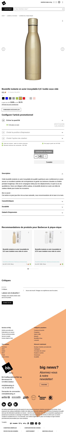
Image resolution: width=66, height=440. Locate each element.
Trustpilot (49, 162)
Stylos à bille (37, 334)
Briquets (36, 336)
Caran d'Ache (5, 357)
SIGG (3, 349)
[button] (3, 49)
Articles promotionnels (7, 330)
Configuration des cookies (32, 428)
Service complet (6, 336)
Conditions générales (10, 428)
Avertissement (30, 431)
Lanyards (36, 340)
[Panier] (56, 2)
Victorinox (4, 347)
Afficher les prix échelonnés (10, 104)
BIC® (3, 353)
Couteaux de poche (39, 330)
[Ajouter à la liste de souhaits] (62, 21)
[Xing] (10, 404)
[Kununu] (16, 404)
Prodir (3, 355)
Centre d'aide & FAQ (46, 2)
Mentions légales (47, 431)
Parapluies (37, 332)
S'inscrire (44, 384)
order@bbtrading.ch (8, 394)
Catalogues (37, 349)
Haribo (3, 351)
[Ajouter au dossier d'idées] (45, 156)
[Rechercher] (63, 9)
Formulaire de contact (39, 351)
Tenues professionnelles (8, 334)
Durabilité (36, 357)
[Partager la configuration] (36, 156)
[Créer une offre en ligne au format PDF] (41, 156)
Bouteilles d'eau (38, 338)
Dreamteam (37, 355)
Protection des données (11, 431)
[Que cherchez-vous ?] (38, 9)
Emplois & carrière (39, 353)
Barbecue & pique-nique (20, 261)
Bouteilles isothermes (8, 261)
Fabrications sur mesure (8, 332)
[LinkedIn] (4, 404)
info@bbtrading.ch (8, 385)
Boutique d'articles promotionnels (42, 347)
